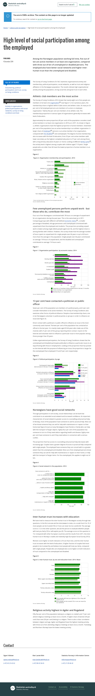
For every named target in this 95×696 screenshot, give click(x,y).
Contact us (52, 687)
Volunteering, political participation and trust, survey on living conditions (16, 90)
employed (47, 131)
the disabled (48, 134)
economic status (70, 221)
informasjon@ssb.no (69, 660)
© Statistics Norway (77, 687)
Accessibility (63, 687)
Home (5, 28)
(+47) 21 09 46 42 (67, 663)
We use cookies (84, 5)
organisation (54, 103)
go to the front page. (45, 19)
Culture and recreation (18, 28)
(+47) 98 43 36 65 (38, 663)
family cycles (85, 142)
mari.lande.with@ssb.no (41, 660)
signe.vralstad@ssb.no (11, 660)
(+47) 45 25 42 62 (9, 663)
